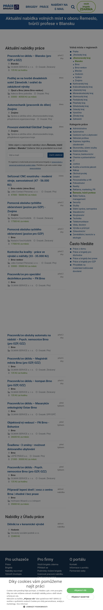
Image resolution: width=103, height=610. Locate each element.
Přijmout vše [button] (80, 590)
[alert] (51, 305)
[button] (35, 606)
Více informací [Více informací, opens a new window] (22, 604)
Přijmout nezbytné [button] (80, 597)
